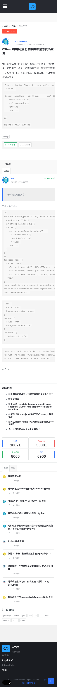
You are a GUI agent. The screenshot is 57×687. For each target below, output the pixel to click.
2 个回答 (14, 534)
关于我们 (16, 651)
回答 (13, 485)
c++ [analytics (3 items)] (41, 632)
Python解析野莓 (16, 558)
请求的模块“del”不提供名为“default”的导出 (29, 505)
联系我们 (6, 655)
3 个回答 (14, 509)
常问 (6, 485)
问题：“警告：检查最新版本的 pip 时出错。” (29, 570)
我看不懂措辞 (14, 493)
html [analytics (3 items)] (47, 632)
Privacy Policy (8, 665)
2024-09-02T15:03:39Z (19, 187)
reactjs (6, 142)
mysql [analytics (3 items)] (23, 636)
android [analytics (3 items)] (6, 636)
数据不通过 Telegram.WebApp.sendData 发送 (30, 613)
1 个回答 (14, 497)
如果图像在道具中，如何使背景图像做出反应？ (30, 410)
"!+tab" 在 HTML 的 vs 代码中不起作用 (27, 517)
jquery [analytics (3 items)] (14, 636)
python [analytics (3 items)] (16, 632)
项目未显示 (13, 416)
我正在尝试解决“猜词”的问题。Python (26, 530)
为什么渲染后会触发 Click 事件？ (24, 446)
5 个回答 (14, 522)
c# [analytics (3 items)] (35, 632)
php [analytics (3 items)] (30, 632)
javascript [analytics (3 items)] (7, 632)
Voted (6, 176)
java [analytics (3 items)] (24, 632)
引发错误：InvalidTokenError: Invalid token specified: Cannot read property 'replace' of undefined (30, 423)
